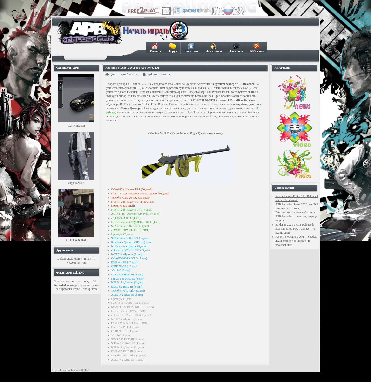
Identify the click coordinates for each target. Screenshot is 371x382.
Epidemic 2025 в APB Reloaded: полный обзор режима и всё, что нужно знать (295, 229)
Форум (172, 48)
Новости (165, 74)
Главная (155, 48)
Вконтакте (191, 48)
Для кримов (213, 48)
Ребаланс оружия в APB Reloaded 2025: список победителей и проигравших (296, 241)
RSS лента (256, 48)
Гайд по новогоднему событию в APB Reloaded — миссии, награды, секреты (296, 216)
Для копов (235, 48)
